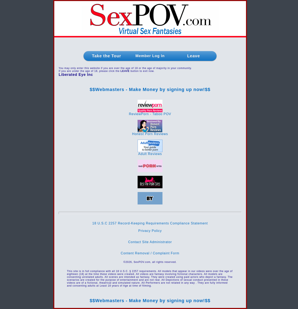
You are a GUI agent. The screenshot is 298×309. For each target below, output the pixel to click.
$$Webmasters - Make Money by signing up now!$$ (150, 89)
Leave (193, 56)
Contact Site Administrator (150, 242)
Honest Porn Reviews (150, 132)
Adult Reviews (150, 152)
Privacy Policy (150, 231)
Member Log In (150, 56)
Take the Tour (106, 56)
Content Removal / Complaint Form (150, 253)
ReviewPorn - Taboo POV (150, 112)
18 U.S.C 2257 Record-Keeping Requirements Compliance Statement (150, 223)
